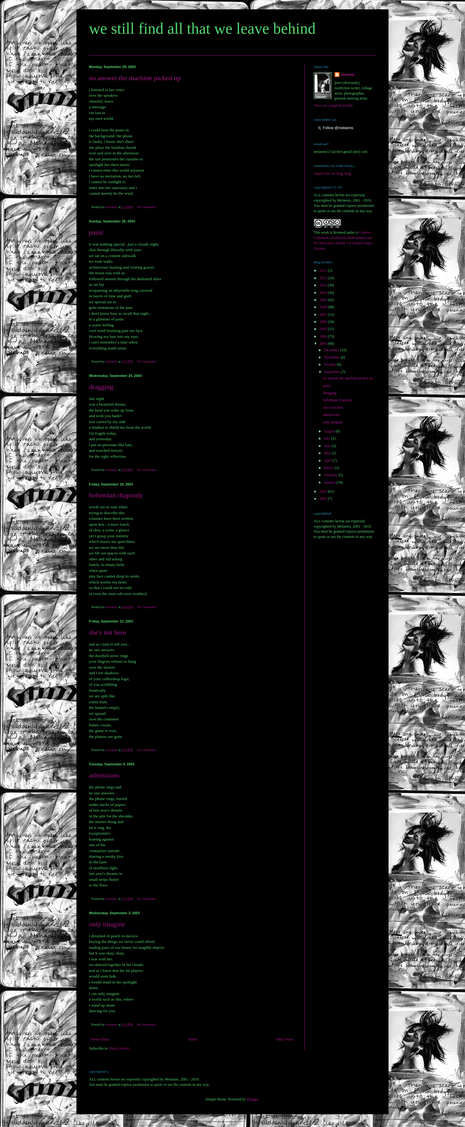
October (330, 364)
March (329, 468)
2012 (324, 278)
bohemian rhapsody (116, 495)
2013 (324, 270)
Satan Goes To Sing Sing (332, 173)
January (330, 482)
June (328, 446)
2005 (324, 329)
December (332, 350)
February (331, 475)
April (328, 460)
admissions (104, 775)
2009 (324, 300)
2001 (324, 498)
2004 (324, 336)
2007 (324, 314)
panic (96, 232)
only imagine (107, 924)
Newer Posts (100, 1039)
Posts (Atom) (120, 1048)
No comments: (147, 207)
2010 (324, 292)
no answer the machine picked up (135, 78)
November (332, 357)
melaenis (348, 74)
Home (192, 1039)
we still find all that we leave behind (202, 28)
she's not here (107, 632)
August (330, 431)
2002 (324, 491)
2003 (324, 343)
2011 (324, 285)
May (328, 453)
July (327, 438)
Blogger (253, 1099)
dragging (101, 387)
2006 (324, 322)
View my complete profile (333, 105)
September (332, 372)
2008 (324, 307)
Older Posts (284, 1039)
